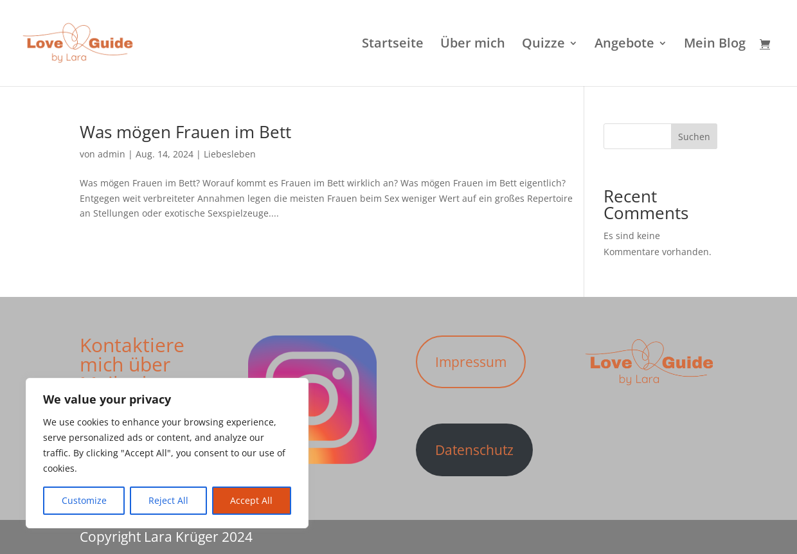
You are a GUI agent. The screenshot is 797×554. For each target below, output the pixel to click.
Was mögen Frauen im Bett (185, 131)
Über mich (472, 45)
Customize (84, 500)
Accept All (251, 500)
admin (111, 154)
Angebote (624, 45)
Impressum (470, 362)
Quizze (543, 45)
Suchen (694, 136)
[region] (167, 453)
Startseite (393, 45)
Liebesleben (230, 154)
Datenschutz (474, 450)
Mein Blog (715, 45)
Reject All (168, 500)
